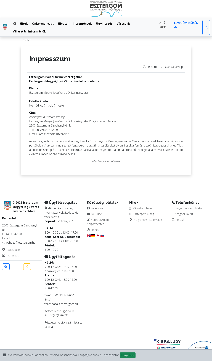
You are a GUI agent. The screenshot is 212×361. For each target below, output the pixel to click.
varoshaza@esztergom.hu (61, 304)
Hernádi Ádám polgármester (98, 222)
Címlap (27, 40)
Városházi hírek (140, 208)
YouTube (94, 214)
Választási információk (29, 31)
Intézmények (82, 24)
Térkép (93, 230)
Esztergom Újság (141, 214)
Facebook (95, 208)
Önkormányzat (43, 24)
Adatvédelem (12, 250)
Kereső (178, 220)
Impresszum (11, 255)
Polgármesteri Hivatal (187, 208)
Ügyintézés (104, 24)
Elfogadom (127, 355)
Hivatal (63, 24)
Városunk (123, 24)
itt (81, 322)
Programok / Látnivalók (145, 220)
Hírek (24, 24)
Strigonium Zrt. (183, 214)
